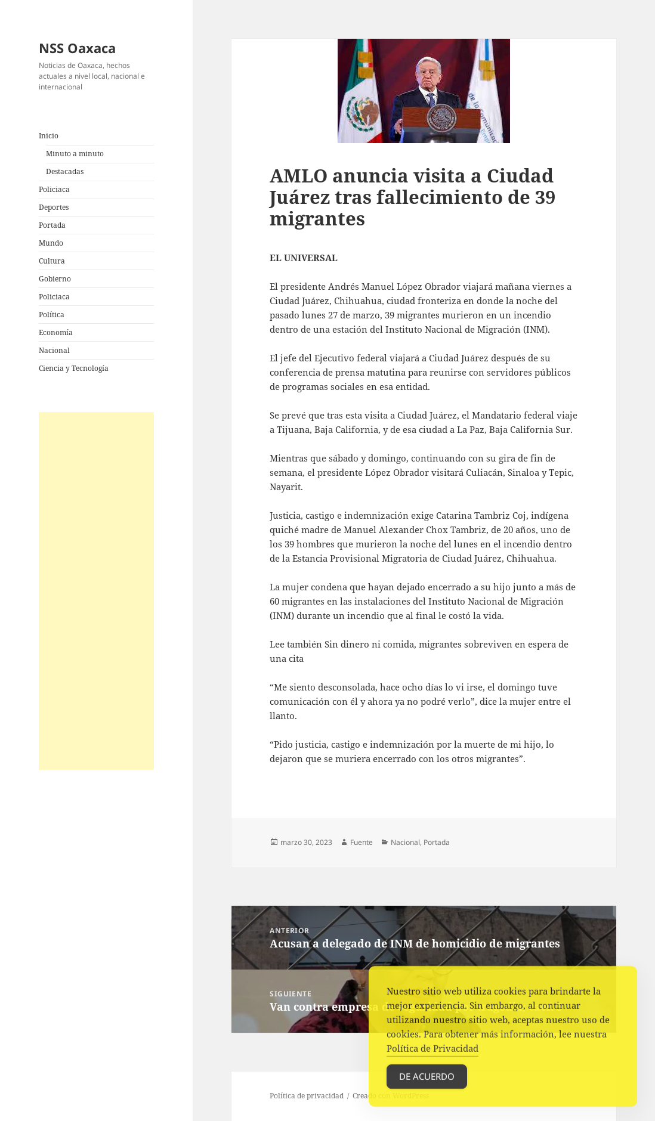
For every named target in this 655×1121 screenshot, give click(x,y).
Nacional (54, 350)
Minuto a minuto (75, 153)
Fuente (361, 842)
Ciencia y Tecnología (74, 368)
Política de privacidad (307, 1096)
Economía (56, 332)
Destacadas (65, 171)
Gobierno (55, 279)
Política (51, 314)
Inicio (48, 136)
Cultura (52, 261)
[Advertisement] (97, 591)
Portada (52, 225)
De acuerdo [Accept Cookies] (427, 1079)
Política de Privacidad (432, 1051)
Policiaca (54, 189)
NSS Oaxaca (77, 48)
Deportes (54, 207)
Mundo (51, 243)
